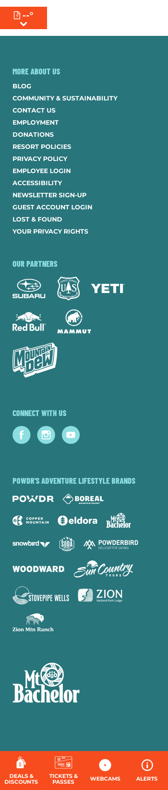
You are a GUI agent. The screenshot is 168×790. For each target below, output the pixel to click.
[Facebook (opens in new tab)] (21, 435)
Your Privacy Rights (50, 231)
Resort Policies (42, 147)
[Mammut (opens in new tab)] (74, 321)
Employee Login (42, 171)
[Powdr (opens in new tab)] (33, 498)
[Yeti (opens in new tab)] (108, 288)
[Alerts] (147, 770)
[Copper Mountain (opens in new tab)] (31, 520)
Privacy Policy (40, 159)
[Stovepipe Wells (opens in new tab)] (41, 595)
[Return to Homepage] (93, 18)
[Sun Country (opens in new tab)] (103, 568)
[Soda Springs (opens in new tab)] (66, 544)
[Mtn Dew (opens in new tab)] (35, 360)
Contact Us (34, 110)
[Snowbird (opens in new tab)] (31, 544)
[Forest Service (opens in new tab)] (68, 288)
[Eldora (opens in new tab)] (77, 520)
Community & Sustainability (65, 98)
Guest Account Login (52, 207)
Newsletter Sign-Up (49, 195)
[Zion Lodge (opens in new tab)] (100, 595)
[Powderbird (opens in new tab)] (110, 544)
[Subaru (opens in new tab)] (29, 288)
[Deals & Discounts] (21, 770)
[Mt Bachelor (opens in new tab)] (118, 520)
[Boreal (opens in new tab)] (83, 499)
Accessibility (37, 183)
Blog (22, 86)
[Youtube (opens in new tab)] (71, 435)
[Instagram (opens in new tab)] (46, 435)
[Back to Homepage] (84, 684)
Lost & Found (37, 219)
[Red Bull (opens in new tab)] (29, 321)
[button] (63, 770)
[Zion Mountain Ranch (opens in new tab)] (33, 622)
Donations (33, 134)
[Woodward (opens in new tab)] (39, 569)
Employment (36, 122)
